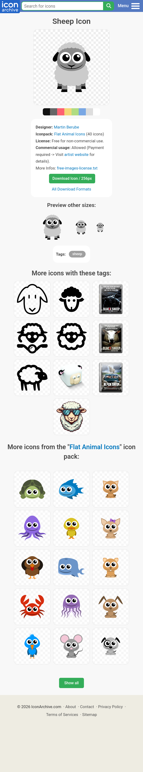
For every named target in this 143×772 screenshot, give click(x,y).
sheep (77, 254)
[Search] (108, 5)
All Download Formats (71, 189)
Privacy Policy (110, 706)
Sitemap (89, 714)
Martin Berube (66, 127)
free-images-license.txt (77, 168)
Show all (71, 683)
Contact (87, 706)
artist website (76, 154)
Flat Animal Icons (69, 134)
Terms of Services (62, 714)
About (70, 706)
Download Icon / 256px (72, 178)
